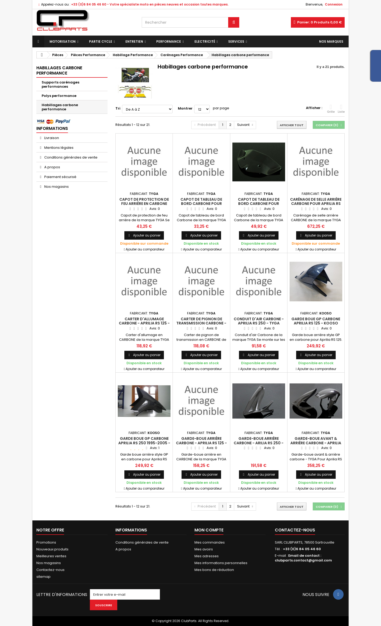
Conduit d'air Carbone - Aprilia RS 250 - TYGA (259, 321)
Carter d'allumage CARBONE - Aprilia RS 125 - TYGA (144, 323)
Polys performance (59, 95)
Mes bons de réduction (214, 569)
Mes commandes (209, 542)
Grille (331, 109)
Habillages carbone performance (60, 107)
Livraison (51, 137)
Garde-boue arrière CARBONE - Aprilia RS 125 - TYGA (201, 443)
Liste (341, 109)
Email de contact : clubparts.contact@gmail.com (303, 558)
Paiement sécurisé (59, 176)
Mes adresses (206, 556)
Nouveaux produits (52, 549)
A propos (51, 167)
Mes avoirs (203, 549)
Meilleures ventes (51, 556)
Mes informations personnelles (220, 562)
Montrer (185, 108)
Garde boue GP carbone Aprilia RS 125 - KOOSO (315, 321)
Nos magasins (56, 186)
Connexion (334, 4)
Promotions (46, 542)
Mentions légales (58, 147)
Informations (52, 128)
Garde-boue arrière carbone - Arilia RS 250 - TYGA (259, 443)
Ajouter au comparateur (145, 249)
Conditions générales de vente (70, 157)
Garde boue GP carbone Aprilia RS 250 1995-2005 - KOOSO (144, 443)
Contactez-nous (50, 569)
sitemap (43, 576)
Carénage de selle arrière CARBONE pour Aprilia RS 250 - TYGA (315, 204)
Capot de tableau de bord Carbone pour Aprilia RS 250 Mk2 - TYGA (201, 204)
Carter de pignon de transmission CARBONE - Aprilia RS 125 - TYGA (201, 323)
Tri (117, 108)
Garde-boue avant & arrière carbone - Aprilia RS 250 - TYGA (315, 443)
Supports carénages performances (60, 84)
